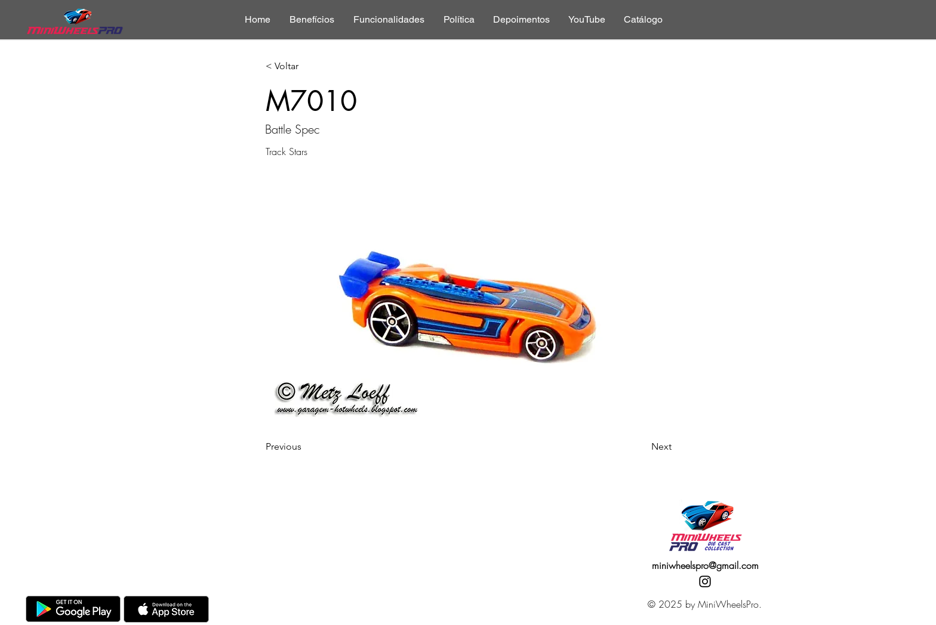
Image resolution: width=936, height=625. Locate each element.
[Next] (642, 447)
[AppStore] (166, 609)
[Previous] (305, 447)
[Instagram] (705, 581)
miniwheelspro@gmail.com (705, 565)
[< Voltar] (305, 66)
